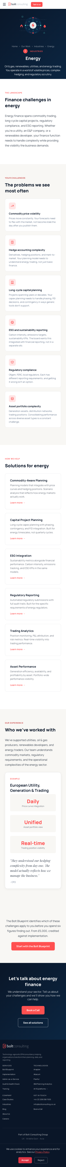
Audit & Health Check (11, 1084)
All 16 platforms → (41, 1089)
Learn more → (17, 502)
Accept (25, 1160)
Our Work (25, 46)
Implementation (8, 1074)
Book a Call (33, 1010)
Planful (36, 1079)
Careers (5, 1119)
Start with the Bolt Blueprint (33, 946)
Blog (4, 1109)
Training (5, 1089)
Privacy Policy (42, 1151)
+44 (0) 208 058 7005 (42, 1099)
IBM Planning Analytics (43, 1084)
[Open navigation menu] (4, 4)
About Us (6, 1114)
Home (15, 46)
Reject (41, 1160)
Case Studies (7, 1099)
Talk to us (37, 4)
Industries (39, 46)
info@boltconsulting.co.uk (45, 1104)
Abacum (37, 1074)
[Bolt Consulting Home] (18, 4)
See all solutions (33, 1022)
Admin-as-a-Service (10, 1079)
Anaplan (37, 1069)
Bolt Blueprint (8, 1069)
